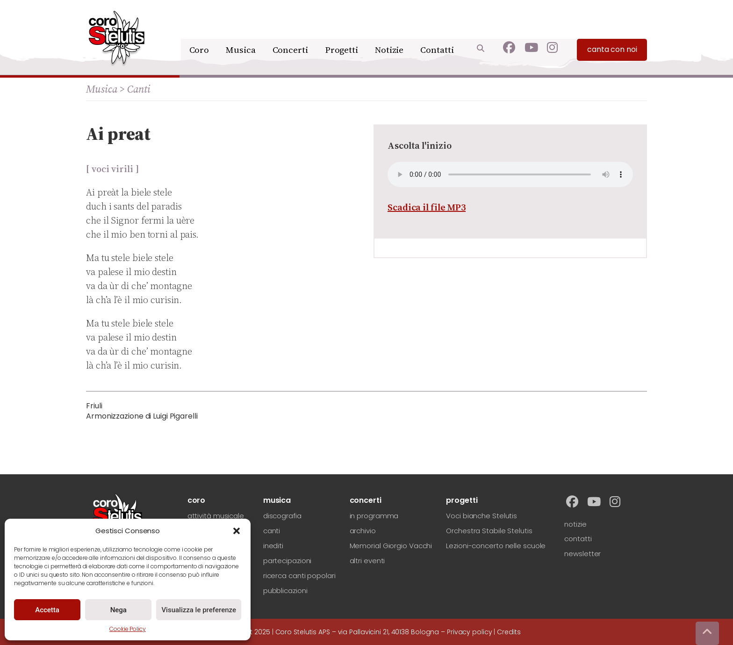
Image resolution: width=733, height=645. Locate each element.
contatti (577, 539)
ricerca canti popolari (299, 575)
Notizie (389, 31)
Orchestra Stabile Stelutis (489, 531)
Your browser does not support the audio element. (510, 174)
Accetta (47, 610)
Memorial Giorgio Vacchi (391, 546)
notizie (575, 524)
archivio (363, 531)
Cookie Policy (127, 629)
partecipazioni (287, 560)
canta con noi (612, 33)
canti (271, 531)
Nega (118, 610)
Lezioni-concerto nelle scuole (496, 546)
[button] (236, 531)
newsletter (582, 553)
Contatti (437, 31)
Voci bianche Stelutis (481, 516)
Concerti (291, 31)
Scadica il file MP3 (427, 207)
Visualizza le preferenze (198, 610)
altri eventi (367, 560)
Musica (244, 31)
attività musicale (215, 516)
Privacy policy (469, 632)
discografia (282, 516)
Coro (203, 31)
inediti (273, 546)
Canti (139, 89)
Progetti (342, 31)
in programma (374, 516)
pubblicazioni (285, 590)
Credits (508, 632)
